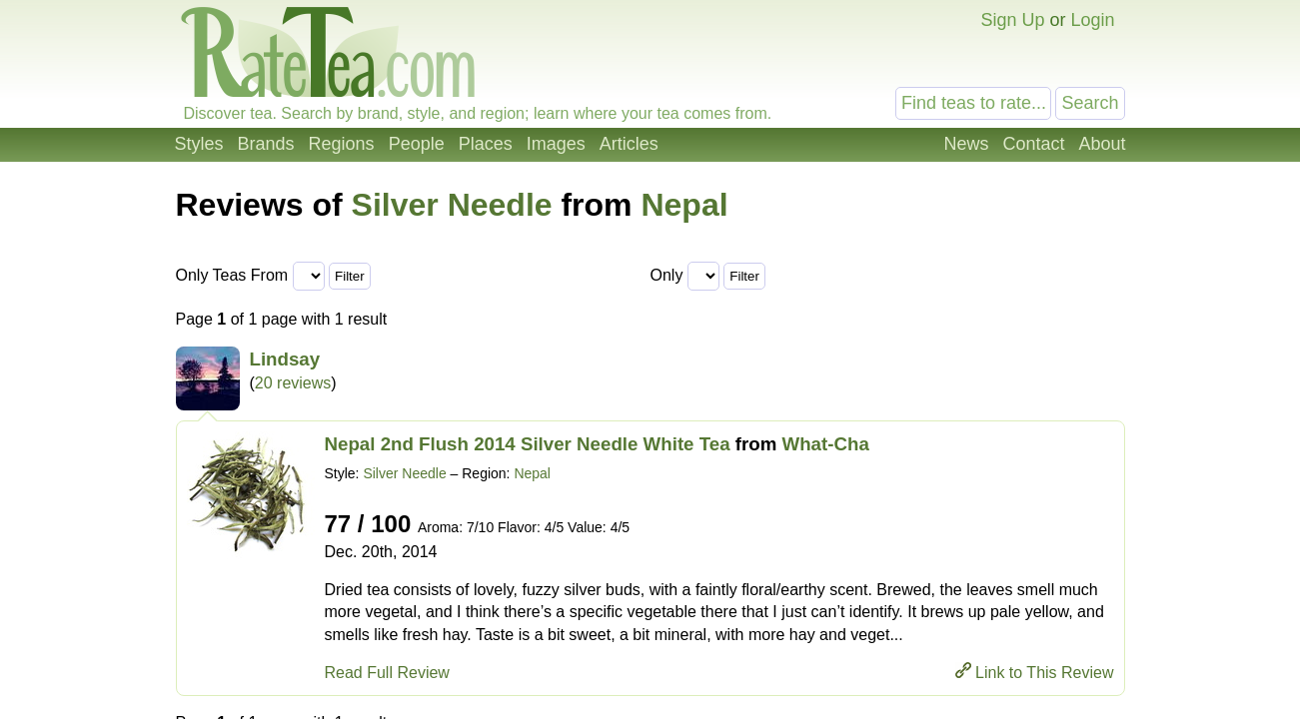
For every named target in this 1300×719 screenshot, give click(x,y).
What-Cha (825, 443)
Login (1092, 20)
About (1101, 144)
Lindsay (285, 359)
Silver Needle (452, 205)
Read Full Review (387, 672)
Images (556, 144)
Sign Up (1012, 20)
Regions (342, 144)
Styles (199, 144)
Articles (629, 144)
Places (486, 144)
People (417, 144)
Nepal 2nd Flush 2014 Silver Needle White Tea (527, 443)
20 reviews (293, 382)
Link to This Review (1044, 672)
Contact (1033, 144)
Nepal (684, 205)
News (965, 144)
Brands (266, 144)
